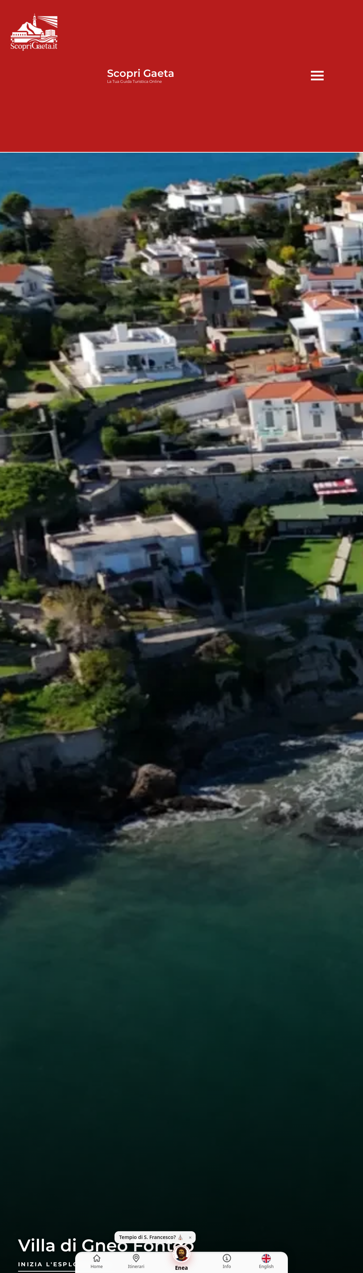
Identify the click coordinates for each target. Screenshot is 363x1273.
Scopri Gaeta (140, 73)
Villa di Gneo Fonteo (106, 1245)
